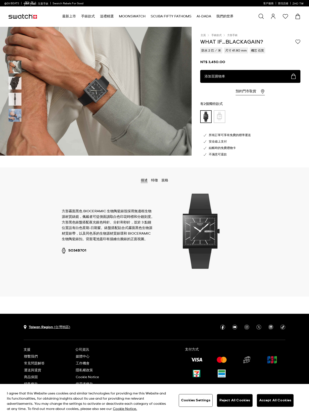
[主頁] (23, 16)
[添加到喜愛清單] (297, 41)
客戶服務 (268, 3)
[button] (285, 16)
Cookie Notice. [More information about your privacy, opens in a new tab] (125, 409)
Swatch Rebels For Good (68, 3)
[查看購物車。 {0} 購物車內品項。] (297, 16)
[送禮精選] (107, 16)
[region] (154, 400)
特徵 (154, 180)
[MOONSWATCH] (132, 16)
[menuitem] (69, 16)
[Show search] (261, 16)
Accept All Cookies (275, 400)
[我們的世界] (224, 16)
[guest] (273, 16)
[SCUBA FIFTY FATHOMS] (171, 16)
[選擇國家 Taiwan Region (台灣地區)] (47, 327)
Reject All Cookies (234, 400)
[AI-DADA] (204, 16)
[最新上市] (69, 16)
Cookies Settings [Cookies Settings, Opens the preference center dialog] (195, 400)
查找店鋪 (283, 3)
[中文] (298, 3)
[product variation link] (206, 116)
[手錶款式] (88, 16)
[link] (29, 4)
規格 (164, 180)
